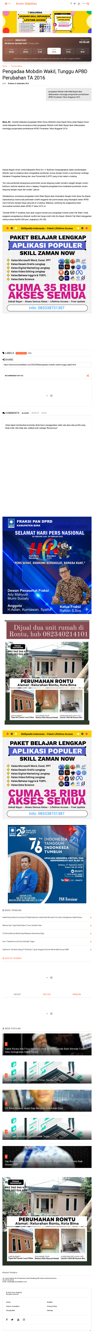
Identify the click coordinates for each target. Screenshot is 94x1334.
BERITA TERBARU (12, 958)
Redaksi (50, 1302)
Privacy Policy (52, 1306)
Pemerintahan (16, 66)
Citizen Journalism (12, 1306)
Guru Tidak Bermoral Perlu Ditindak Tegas (27, 1136)
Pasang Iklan (10, 1310)
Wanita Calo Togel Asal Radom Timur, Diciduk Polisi (33, 1080)
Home (4, 66)
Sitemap (50, 1310)
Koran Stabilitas (26, 3)
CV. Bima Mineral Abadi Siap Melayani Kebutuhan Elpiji (34, 1108)
